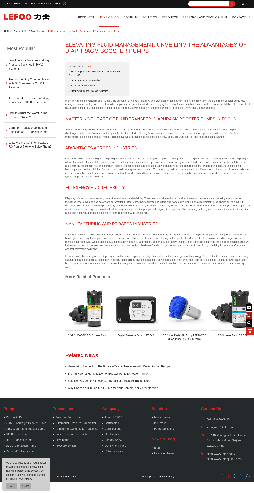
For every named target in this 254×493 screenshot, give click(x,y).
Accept (25, 486)
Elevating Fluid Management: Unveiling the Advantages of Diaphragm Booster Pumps (79, 31)
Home (10, 31)
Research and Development (205, 17)
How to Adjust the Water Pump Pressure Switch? (26, 115)
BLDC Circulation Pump (21, 445)
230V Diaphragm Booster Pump (26, 423)
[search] (232, 4)
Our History (112, 434)
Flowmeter (62, 440)
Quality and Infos (115, 445)
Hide (89, 66)
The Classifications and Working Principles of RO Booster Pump (27, 100)
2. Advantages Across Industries (84, 80)
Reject (11, 486)
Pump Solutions (164, 428)
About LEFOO (114, 417)
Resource (170, 17)
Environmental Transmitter (72, 434)
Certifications (113, 428)
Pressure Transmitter (68, 417)
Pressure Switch (65, 445)
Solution (149, 17)
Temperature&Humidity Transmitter (77, 428)
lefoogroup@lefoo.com (47, 3)
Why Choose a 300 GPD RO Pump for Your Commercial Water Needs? (113, 388)
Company (131, 17)
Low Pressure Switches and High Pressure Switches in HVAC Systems (28, 64)
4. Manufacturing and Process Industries (88, 91)
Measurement (162, 417)
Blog (32, 31)
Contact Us (241, 17)
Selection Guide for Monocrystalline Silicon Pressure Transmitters (109, 380)
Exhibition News (164, 453)
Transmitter (63, 409)
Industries (160, 423)
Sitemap (146, 476)
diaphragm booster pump (100, 129)
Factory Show (113, 440)
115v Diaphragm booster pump (25, 428)
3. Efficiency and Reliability (81, 85)
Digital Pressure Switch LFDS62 (136, 335)
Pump (9, 409)
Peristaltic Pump (16, 417)
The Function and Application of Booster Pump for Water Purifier (108, 373)
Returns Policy (114, 451)
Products (86, 17)
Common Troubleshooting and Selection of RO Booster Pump (26, 129)
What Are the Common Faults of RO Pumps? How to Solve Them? (28, 144)
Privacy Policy (166, 476)
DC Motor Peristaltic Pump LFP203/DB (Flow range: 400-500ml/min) (184, 337)
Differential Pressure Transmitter (75, 423)
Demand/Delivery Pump (21, 451)
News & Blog (109, 17)
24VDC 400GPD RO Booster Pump (87, 335)
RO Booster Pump (17, 434)
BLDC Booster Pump (19, 440)
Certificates (112, 423)
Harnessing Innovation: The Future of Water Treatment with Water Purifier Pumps (119, 366)
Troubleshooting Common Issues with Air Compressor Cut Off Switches (28, 83)
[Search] (211, 4)
